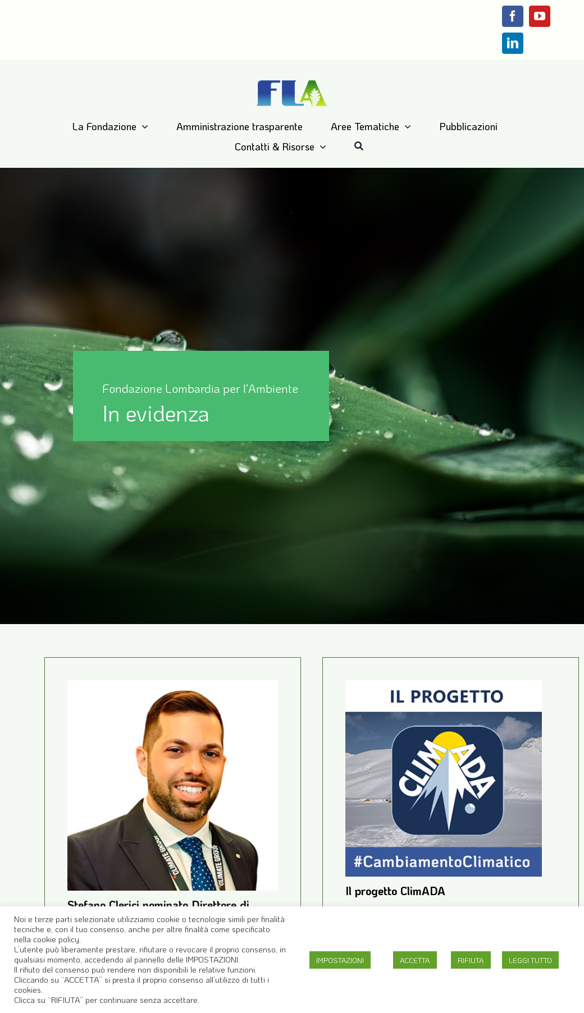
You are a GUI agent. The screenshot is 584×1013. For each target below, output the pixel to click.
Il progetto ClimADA (395, 890)
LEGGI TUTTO (530, 960)
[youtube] (539, 16)
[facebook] (512, 16)
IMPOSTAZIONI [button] (340, 960)
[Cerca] (358, 146)
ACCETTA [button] (415, 960)
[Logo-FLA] (292, 81)
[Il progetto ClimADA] (443, 689)
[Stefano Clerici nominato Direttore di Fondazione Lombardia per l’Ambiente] (172, 689)
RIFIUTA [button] (471, 960)
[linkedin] (512, 43)
